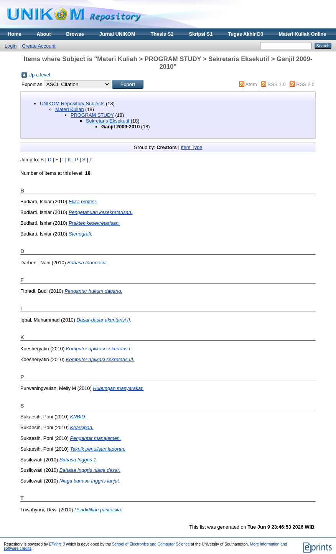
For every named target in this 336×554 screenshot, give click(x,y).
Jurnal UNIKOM (117, 34)
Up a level (39, 75)
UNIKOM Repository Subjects (72, 103)
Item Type (191, 147)
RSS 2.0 (305, 84)
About (44, 34)
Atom (251, 84)
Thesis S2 (162, 34)
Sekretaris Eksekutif (107, 121)
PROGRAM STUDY (92, 115)
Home (14, 34)
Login (10, 46)
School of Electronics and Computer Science (151, 544)
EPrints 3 (57, 544)
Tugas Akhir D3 (245, 34)
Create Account (39, 46)
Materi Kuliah (69, 109)
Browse (75, 34)
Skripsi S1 (200, 34)
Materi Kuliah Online (302, 34)
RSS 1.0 (276, 84)
